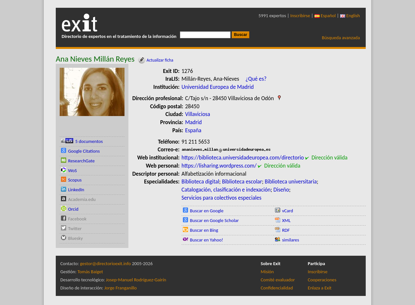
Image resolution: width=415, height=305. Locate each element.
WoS (72, 170)
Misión (267, 272)
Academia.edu (82, 199)
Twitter (75, 228)
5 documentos (89, 141)
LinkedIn (76, 190)
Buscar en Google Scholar (214, 220)
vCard (287, 211)
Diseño (281, 189)
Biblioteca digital (200, 181)
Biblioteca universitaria (291, 181)
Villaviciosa (197, 114)
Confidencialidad (277, 288)
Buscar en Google (207, 211)
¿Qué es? (256, 78)
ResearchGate (81, 161)
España (193, 130)
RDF (286, 230)
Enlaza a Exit (319, 288)
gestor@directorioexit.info (105, 263)
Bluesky (75, 238)
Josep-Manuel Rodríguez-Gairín (136, 280)
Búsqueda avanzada (341, 38)
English (350, 15)
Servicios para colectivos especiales (222, 197)
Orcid (73, 209)
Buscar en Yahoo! (206, 240)
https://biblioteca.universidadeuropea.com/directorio (243, 157)
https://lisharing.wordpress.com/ (219, 165)
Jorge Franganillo (120, 288)
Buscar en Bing (204, 230)
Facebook (77, 219)
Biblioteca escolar (242, 181)
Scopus (75, 180)
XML (286, 220)
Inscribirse (300, 15)
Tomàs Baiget (90, 272)
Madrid (193, 122)
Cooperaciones (322, 280)
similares (290, 240)
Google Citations (84, 151)
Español (325, 15)
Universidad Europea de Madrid (218, 86)
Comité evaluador (278, 280)
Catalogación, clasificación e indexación (226, 189)
